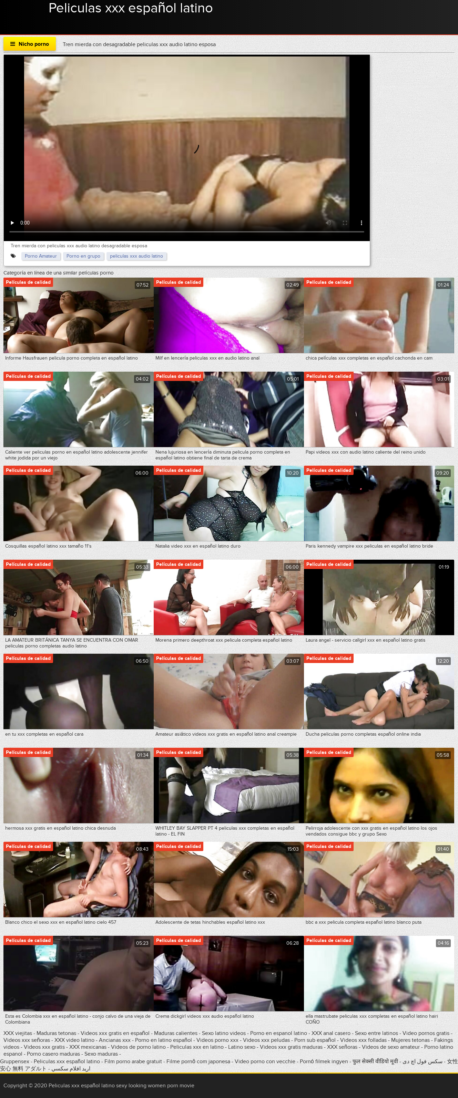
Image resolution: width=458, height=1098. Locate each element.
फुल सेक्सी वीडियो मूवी (375, 1061)
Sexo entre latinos (376, 1033)
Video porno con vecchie (265, 1061)
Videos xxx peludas (266, 1040)
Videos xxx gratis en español (116, 1033)
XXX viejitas (17, 1033)
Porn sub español (315, 1040)
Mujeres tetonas (410, 1040)
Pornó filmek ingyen (324, 1061)
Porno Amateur (41, 256)
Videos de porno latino (138, 1047)
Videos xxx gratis (44, 1047)
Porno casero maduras (53, 1053)
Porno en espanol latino (278, 1033)
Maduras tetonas (56, 1033)
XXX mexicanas (87, 1047)
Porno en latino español (163, 1040)
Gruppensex (14, 1061)
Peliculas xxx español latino (131, 8)
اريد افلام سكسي (70, 1068)
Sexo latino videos (224, 1033)
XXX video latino (74, 1040)
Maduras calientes (175, 1033)
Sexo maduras (101, 1053)
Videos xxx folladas (363, 1040)
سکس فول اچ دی (422, 1061)
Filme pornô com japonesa (198, 1061)
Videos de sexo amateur (391, 1047)
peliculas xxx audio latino (136, 256)
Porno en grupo (83, 256)
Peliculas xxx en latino (197, 1047)
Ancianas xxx (115, 1040)
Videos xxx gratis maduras (292, 1047)
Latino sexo (241, 1047)
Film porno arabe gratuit (133, 1061)
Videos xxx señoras (27, 1040)
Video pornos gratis (427, 1033)
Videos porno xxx (217, 1040)
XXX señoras (342, 1047)
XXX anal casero (331, 1033)
